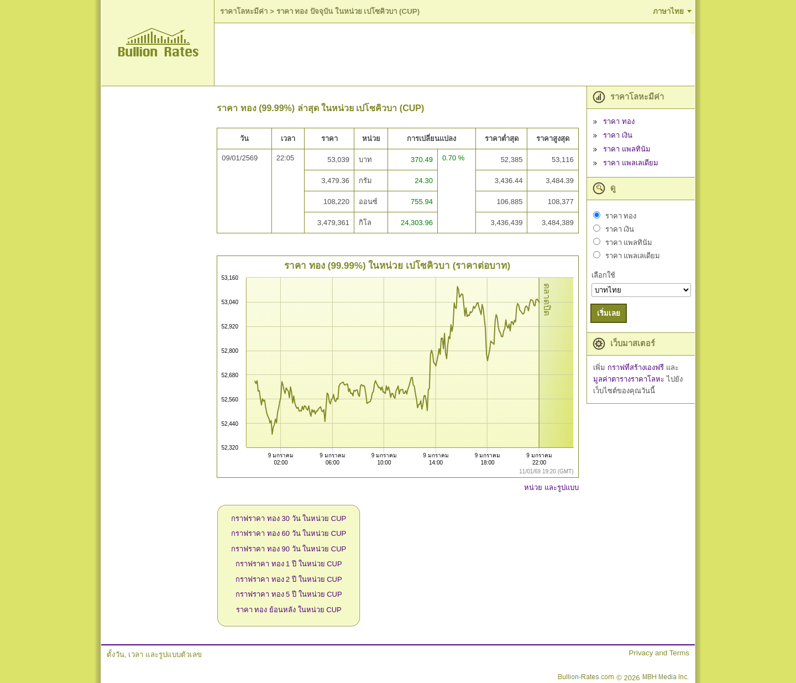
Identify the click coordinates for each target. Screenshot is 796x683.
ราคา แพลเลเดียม (630, 163)
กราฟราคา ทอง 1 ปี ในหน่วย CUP (288, 564)
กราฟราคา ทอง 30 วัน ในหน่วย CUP (288, 518)
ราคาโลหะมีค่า (244, 11)
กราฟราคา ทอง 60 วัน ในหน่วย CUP (288, 533)
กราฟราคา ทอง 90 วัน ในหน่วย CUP (288, 549)
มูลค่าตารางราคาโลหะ (630, 379)
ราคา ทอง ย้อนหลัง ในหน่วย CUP (289, 610)
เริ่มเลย (608, 313)
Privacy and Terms (659, 653)
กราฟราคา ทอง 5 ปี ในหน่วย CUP (288, 594)
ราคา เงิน (617, 135)
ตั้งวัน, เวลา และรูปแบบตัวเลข (154, 654)
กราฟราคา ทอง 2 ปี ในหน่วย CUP (288, 579)
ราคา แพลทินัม (627, 149)
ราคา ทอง (619, 121)
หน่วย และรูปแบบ (551, 487)
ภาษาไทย (668, 11)
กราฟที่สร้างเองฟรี (637, 367)
